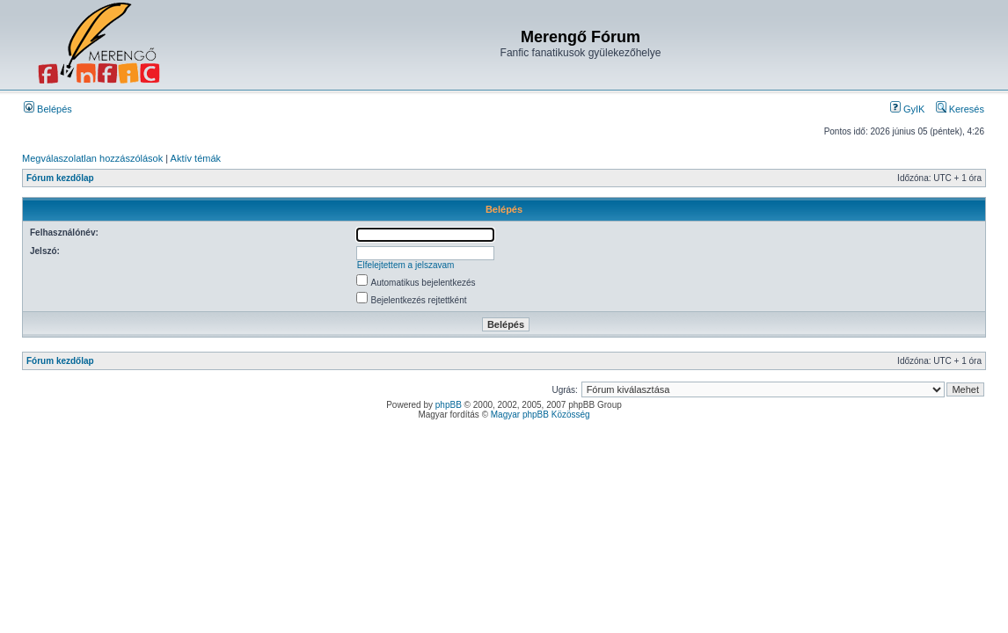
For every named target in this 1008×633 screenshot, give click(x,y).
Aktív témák (196, 158)
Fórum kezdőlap (60, 178)
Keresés (960, 109)
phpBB (448, 405)
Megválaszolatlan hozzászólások (92, 158)
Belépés (48, 109)
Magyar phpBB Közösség (540, 414)
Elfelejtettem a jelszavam (406, 265)
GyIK (907, 109)
